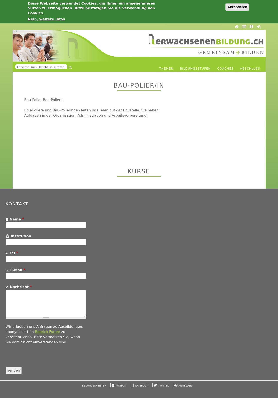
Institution (18, 236)
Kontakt (121, 385)
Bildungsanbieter (94, 385)
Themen (166, 68)
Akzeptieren (237, 7)
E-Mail (15, 270)
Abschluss (250, 68)
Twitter (163, 385)
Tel (12, 253)
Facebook (141, 385)
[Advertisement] (204, 127)
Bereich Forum (47, 332)
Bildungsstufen (195, 68)
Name (15, 219)
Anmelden (185, 385)
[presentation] (39, 358)
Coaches (225, 68)
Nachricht (19, 287)
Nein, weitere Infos (46, 19)
